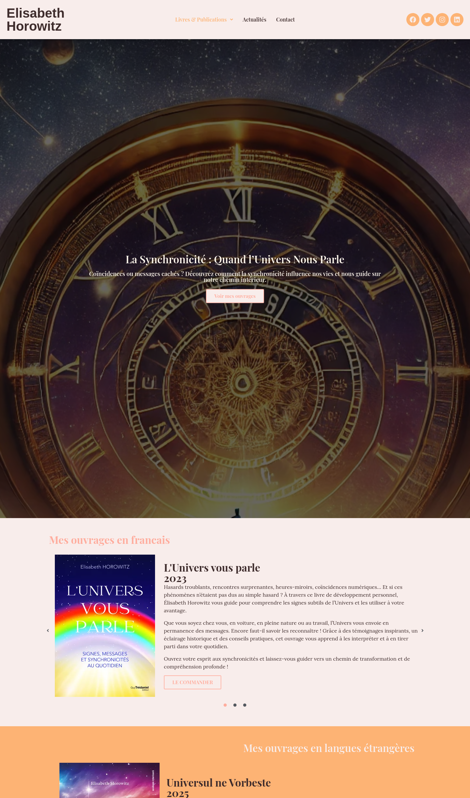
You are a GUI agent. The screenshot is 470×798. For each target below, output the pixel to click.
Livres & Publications (204, 19)
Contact (285, 19)
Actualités (255, 19)
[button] (204, 19)
